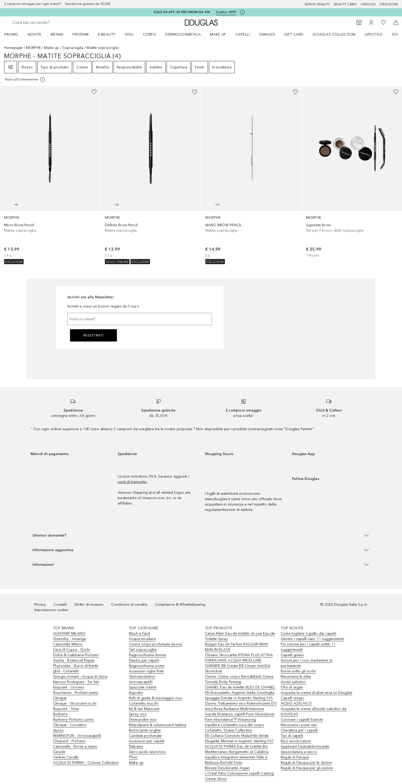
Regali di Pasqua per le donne (306, 762)
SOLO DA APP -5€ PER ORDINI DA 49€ (182, 12)
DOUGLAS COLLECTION (334, 34)
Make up (218, 34)
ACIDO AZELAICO (296, 703)
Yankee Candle (66, 757)
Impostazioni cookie (51, 610)
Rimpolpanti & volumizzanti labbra (157, 725)
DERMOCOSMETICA (183, 34)
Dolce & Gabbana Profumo (76, 655)
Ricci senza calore (296, 741)
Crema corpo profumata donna (155, 644)
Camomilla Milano (68, 644)
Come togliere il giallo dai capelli (308, 633)
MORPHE (33, 48)
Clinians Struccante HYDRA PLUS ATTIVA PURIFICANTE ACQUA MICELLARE (239, 658)
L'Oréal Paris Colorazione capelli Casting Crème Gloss (239, 776)
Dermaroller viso (143, 719)
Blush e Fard (139, 633)
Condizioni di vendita (129, 604)
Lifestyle (374, 34)
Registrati (93, 335)
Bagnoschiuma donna (147, 655)
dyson (58, 730)
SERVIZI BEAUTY (317, 4)
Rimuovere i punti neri (299, 725)
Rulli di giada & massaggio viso (155, 698)
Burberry (60, 714)
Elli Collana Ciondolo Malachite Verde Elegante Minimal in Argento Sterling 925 (239, 738)
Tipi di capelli (292, 736)
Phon (133, 757)
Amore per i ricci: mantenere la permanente (306, 663)
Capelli (242, 34)
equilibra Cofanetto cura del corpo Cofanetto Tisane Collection (234, 728)
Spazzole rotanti (142, 687)
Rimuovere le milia (296, 676)
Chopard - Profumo (69, 741)
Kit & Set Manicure (144, 709)
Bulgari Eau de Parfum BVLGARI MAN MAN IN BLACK (236, 647)
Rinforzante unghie (145, 730)
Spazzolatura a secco (299, 752)
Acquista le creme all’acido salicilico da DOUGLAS (313, 711)
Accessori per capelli (146, 741)
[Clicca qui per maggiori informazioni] (242, 12)
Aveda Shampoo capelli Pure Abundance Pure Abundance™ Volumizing (239, 717)
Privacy (40, 604)
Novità (35, 34)
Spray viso (138, 714)
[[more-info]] (25, 80)
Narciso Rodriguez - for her (76, 682)
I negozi (368, 4)
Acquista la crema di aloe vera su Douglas (316, 692)
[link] (50, 175)
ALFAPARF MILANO (69, 633)
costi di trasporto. (133, 482)
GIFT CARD (294, 34)
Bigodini (136, 692)
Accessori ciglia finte (146, 671)
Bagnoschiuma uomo (147, 666)
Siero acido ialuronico (147, 752)
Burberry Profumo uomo (73, 719)
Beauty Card (345, 4)
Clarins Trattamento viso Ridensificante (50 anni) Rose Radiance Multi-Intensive (241, 706)
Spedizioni (389, 4)
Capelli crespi (292, 698)
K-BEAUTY (107, 34)
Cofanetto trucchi (143, 703)
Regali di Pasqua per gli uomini (307, 768)
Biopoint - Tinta (66, 709)
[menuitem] (14, 34)
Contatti (60, 604)
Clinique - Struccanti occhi (74, 703)
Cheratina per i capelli (299, 730)
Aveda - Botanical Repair (74, 660)
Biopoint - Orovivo (68, 687)
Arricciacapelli (141, 682)
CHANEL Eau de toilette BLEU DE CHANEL (240, 687)
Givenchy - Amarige (69, 639)
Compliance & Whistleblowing (180, 604)
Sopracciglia (73, 48)
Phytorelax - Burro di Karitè (75, 666)
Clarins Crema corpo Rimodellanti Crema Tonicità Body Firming (239, 679)
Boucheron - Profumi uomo (75, 692)
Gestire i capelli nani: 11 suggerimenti (312, 639)
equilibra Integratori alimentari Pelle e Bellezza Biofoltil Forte (236, 760)
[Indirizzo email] (139, 319)
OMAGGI (267, 34)
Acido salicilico (293, 682)
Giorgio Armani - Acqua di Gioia (80, 676)
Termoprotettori (142, 676)
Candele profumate (145, 736)
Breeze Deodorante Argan (227, 768)
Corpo (149, 34)
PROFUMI (81, 34)
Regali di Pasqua (295, 757)
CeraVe (59, 752)
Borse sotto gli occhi (298, 671)
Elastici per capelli (144, 660)
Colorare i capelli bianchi (302, 719)
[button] (201, 535)
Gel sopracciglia (142, 649)
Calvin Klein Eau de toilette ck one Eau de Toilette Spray (240, 636)
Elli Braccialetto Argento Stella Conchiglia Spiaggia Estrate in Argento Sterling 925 (240, 695)
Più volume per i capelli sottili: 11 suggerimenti (308, 647)
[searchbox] (50, 22)
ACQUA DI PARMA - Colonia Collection (86, 762)
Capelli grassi (292, 655)
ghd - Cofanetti (66, 671)
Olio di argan (292, 687)
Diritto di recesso (89, 604)
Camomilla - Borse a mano (75, 746)
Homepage (13, 48)
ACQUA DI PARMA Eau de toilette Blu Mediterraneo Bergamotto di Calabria (236, 749)
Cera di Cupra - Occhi (71, 649)
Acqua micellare (142, 639)
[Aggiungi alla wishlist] (94, 92)
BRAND (57, 34)
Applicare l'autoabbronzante (305, 746)
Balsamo (136, 746)
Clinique (60, 698)
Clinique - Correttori (69, 725)
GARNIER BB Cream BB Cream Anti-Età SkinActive (237, 668)
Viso (129, 34)
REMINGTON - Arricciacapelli (77, 736)
